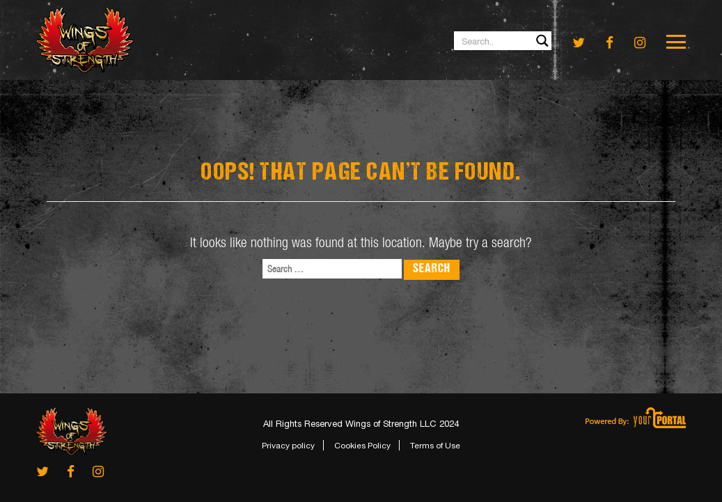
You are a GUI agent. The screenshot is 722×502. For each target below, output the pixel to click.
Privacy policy (288, 445)
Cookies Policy (362, 445)
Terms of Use (435, 445)
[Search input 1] (503, 41)
